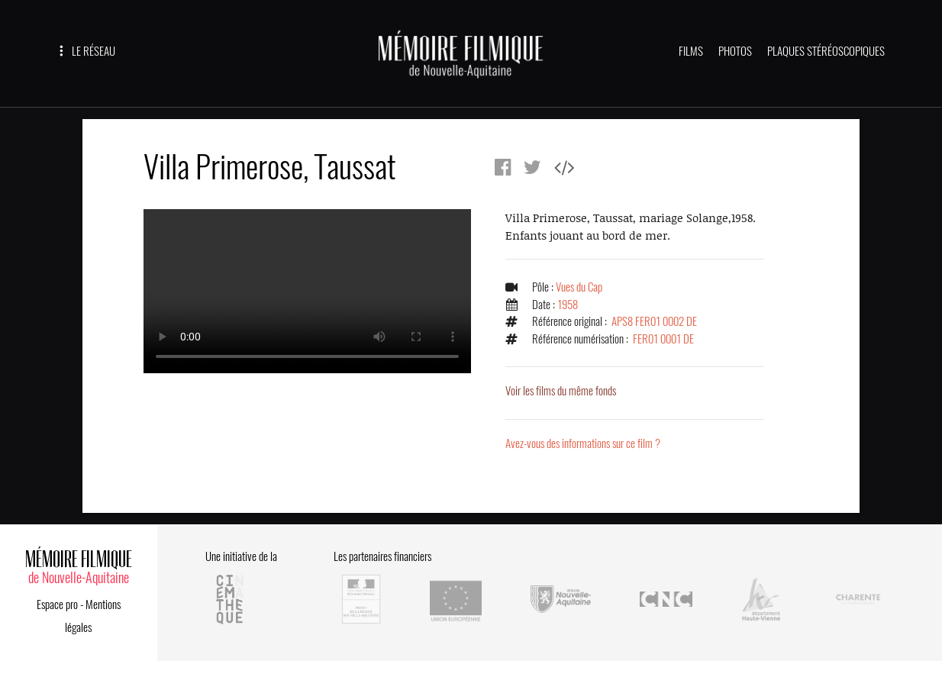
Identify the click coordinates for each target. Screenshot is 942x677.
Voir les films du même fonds (560, 390)
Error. (307, 291)
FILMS (691, 51)
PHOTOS (735, 51)
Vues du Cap (579, 287)
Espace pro (57, 604)
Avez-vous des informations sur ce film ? (582, 443)
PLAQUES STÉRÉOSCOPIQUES (826, 51)
